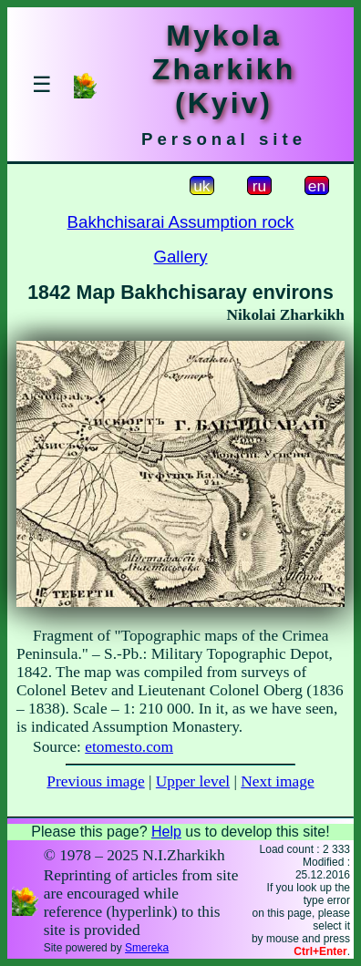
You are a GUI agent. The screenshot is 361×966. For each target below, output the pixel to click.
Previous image (95, 781)
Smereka (147, 947)
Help (166, 831)
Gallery (180, 256)
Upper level (193, 781)
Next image (277, 781)
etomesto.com (129, 746)
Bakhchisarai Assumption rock (180, 221)
